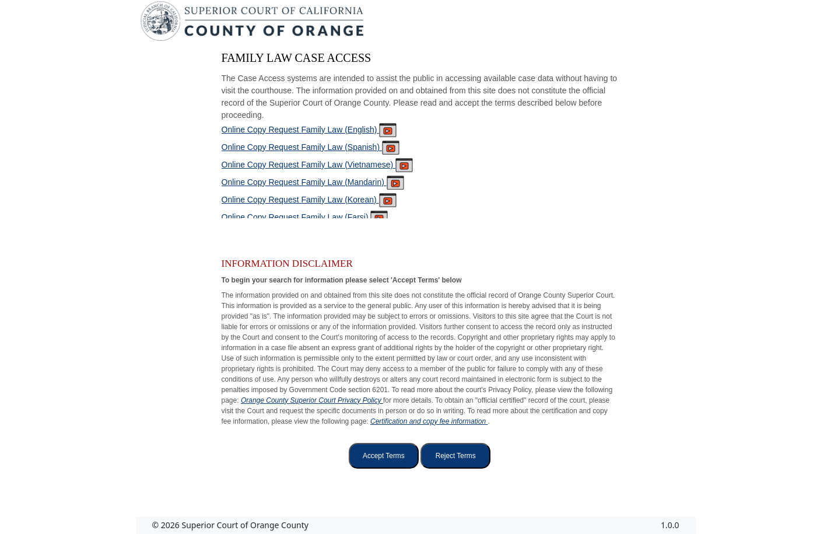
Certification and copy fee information (429, 421)
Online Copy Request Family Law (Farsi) (305, 217)
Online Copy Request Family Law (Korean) (309, 199)
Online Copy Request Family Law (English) (309, 129)
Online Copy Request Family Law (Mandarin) (313, 182)
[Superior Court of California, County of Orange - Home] (253, 24)
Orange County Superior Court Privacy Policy (312, 400)
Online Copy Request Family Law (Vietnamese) (317, 164)
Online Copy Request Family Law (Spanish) (310, 147)
